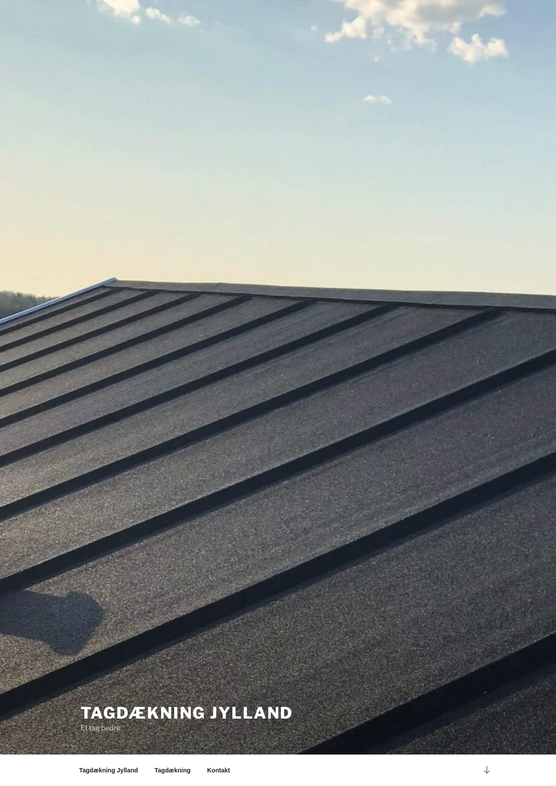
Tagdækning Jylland (187, 713)
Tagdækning (172, 770)
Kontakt (218, 770)
